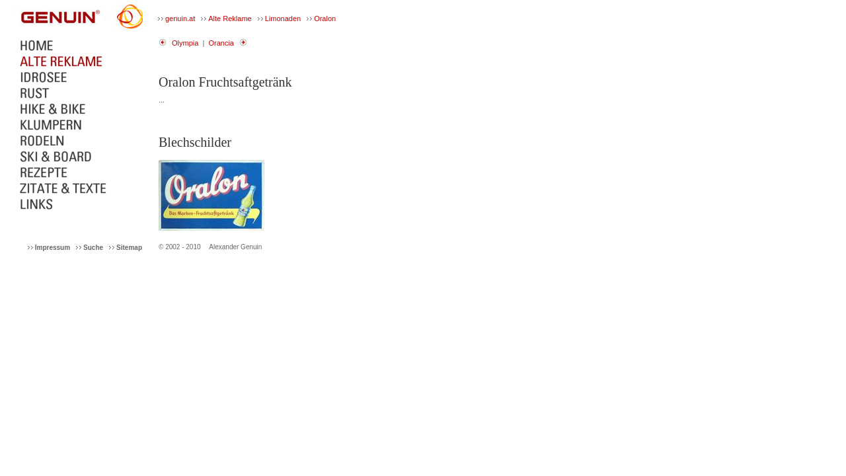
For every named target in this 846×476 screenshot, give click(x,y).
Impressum (52, 247)
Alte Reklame (229, 18)
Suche (93, 247)
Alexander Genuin (235, 247)
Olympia (185, 43)
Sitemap (129, 247)
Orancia (221, 43)
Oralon (325, 18)
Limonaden (283, 18)
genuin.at (180, 18)
